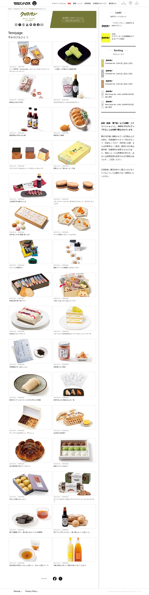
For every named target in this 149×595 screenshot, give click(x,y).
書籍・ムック (77, 3)
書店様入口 (113, 3)
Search (137, 2)
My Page (123, 2)
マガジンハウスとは (59, 3)
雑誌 (69, 3)
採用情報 (88, 3)
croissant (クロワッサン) (20, 9)
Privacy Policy (31, 592)
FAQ (130, 2)
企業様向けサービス (100, 3)
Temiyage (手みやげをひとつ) (37, 9)
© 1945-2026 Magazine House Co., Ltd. (123, 592)
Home (9, 9)
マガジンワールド (25, 3)
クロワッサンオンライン (73, 21)
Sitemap (17, 592)
